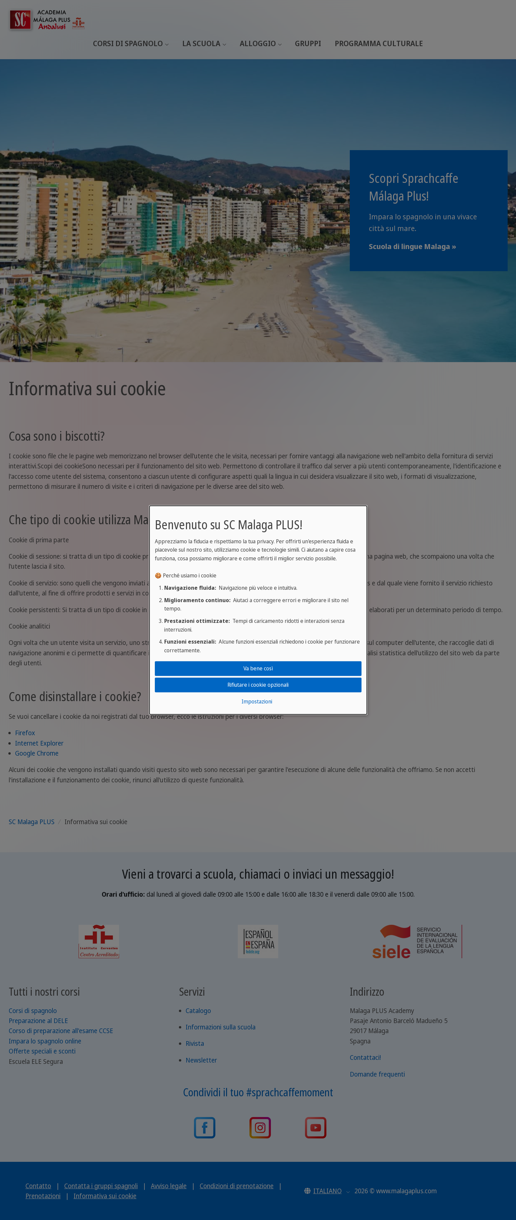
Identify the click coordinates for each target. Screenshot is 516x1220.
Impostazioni (256, 701)
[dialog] (258, 610)
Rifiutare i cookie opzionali (258, 684)
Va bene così (258, 668)
